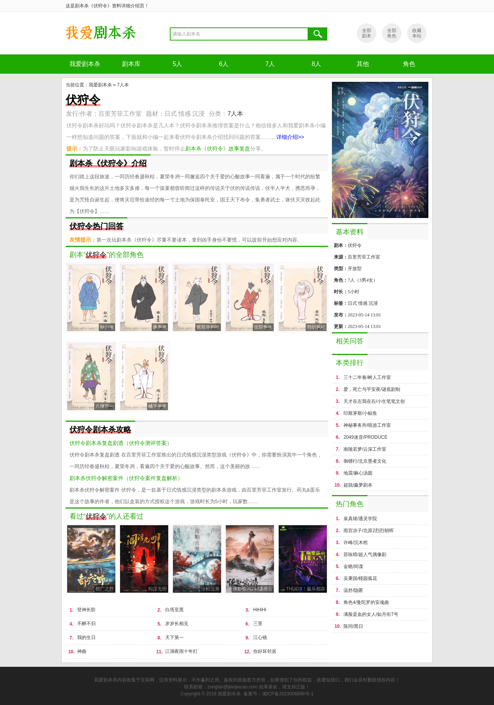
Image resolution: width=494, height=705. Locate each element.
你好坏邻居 (264, 651)
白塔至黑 (174, 609)
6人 (224, 64)
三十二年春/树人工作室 (367, 377)
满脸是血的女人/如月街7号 (370, 614)
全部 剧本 (366, 33)
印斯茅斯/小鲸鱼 (360, 413)
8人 (316, 64)
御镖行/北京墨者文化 (364, 461)
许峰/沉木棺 (355, 542)
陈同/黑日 (353, 626)
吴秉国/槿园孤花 (360, 578)
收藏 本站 (416, 33)
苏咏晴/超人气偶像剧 (364, 554)
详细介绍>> (290, 137)
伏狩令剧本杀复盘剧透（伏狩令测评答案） (120, 443)
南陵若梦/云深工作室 (364, 449)
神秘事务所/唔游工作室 (367, 425)
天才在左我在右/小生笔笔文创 (374, 401)
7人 (270, 64)
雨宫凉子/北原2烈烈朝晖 (368, 530)
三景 (257, 623)
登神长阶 (86, 609)
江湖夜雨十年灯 (181, 651)
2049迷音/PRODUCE (365, 437)
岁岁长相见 (176, 623)
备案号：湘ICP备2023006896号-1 (278, 694)
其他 (363, 64)
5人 (178, 64)
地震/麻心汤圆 (357, 473)
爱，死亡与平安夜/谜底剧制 (371, 389)
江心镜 (260, 637)
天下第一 (174, 637)
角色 (409, 64)
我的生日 (86, 637)
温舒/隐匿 (353, 590)
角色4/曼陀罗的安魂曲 (366, 602)
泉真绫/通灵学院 (360, 518)
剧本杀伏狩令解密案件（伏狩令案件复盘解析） (126, 478)
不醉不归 (86, 623)
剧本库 (131, 64)
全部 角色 (391, 33)
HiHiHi (259, 609)
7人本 (123, 85)
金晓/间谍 (353, 566)
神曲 (81, 651)
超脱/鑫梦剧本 (357, 485)
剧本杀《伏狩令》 (100, 33)
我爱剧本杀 (84, 64)
